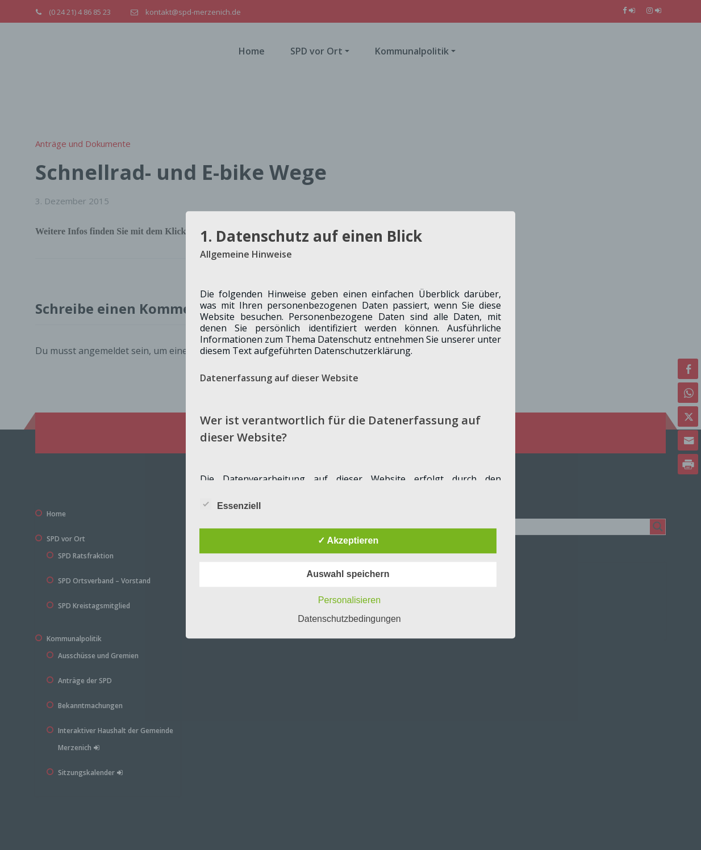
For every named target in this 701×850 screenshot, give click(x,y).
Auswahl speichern (348, 574)
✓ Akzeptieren (348, 541)
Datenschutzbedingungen (349, 619)
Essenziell (230, 504)
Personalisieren (349, 600)
